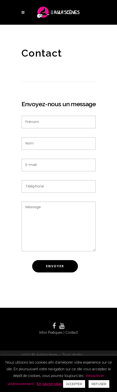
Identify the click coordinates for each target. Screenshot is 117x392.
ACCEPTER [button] (74, 384)
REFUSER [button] (99, 384)
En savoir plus (49, 384)
